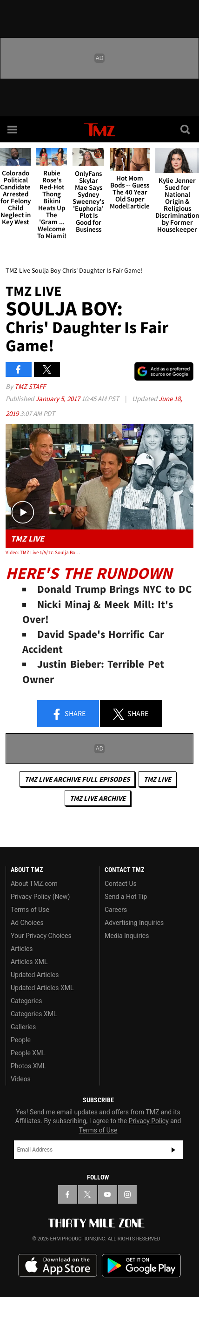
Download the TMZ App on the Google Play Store (141, 1266)
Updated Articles (35, 974)
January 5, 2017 (58, 398)
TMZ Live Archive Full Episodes (77, 779)
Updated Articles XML (42, 988)
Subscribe (173, 1149)
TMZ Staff (30, 386)
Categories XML (34, 1014)
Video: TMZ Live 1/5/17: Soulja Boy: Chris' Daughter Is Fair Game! (43, 552)
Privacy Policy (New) (40, 896)
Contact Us (121, 883)
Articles (22, 948)
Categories (26, 1001)
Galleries (23, 1027)
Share (68, 714)
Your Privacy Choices (41, 935)
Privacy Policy (149, 1121)
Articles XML (29, 961)
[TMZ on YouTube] (107, 1194)
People (21, 1040)
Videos (21, 1079)
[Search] (186, 129)
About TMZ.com (34, 883)
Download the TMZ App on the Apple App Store (57, 1265)
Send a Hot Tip (126, 896)
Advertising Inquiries (134, 922)
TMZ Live (157, 779)
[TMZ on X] (87, 1194)
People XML (28, 1053)
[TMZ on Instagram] (127, 1194)
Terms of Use (30, 909)
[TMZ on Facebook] (67, 1194)
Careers (116, 909)
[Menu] (13, 129)
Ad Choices (27, 922)
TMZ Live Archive (98, 798)
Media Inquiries (127, 935)
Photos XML (28, 1066)
